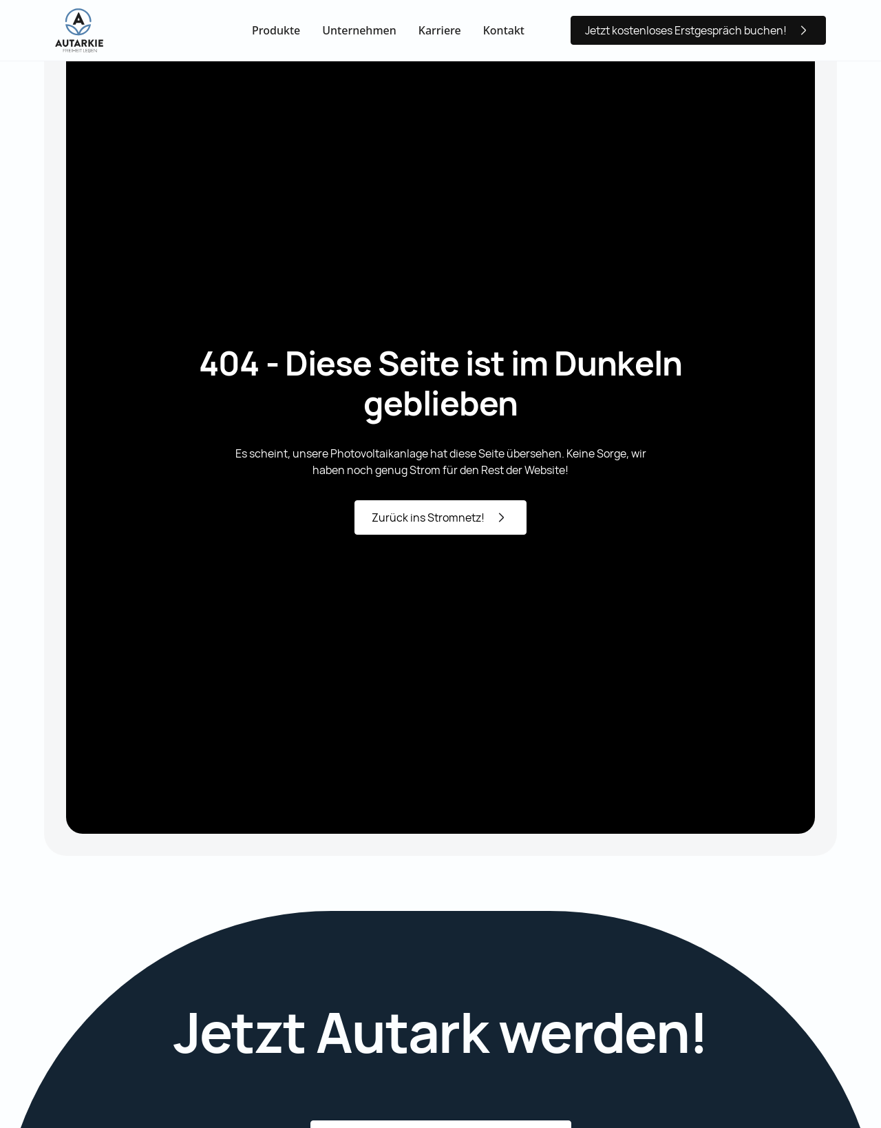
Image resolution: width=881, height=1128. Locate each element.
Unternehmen (359, 30)
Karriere (439, 30)
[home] (79, 30)
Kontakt (503, 30)
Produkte (276, 30)
